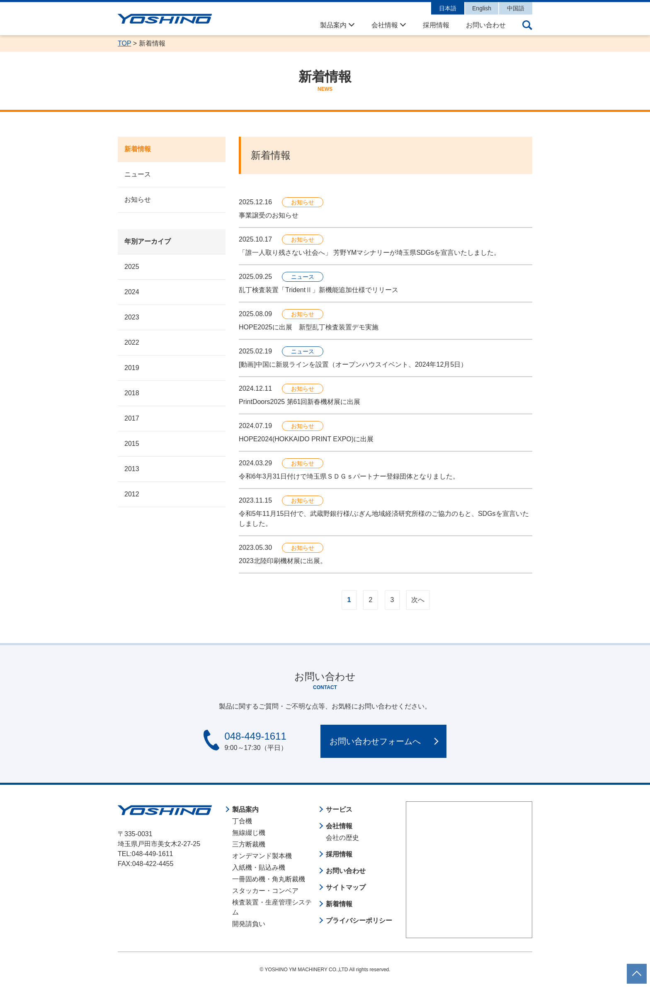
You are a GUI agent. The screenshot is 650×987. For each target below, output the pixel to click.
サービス (339, 809)
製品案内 (333, 25)
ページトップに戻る (637, 969)
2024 (131, 291)
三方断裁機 (248, 844)
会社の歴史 (342, 837)
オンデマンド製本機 (262, 855)
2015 (131, 443)
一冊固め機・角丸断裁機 (268, 879)
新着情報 (137, 148)
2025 (131, 266)
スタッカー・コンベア (265, 890)
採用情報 (436, 25)
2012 (131, 494)
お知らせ (137, 199)
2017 (131, 418)
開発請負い (248, 923)
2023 (131, 317)
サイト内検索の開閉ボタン (527, 25)
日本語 (447, 8)
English (481, 8)
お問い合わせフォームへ (375, 741)
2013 (131, 468)
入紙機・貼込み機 (258, 867)
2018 (131, 393)
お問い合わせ (486, 25)
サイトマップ (346, 887)
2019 (131, 367)
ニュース (137, 174)
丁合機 (242, 821)
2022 (131, 342)
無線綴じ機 (248, 832)
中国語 (515, 8)
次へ (417, 599)
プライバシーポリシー (359, 920)
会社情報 (384, 25)
